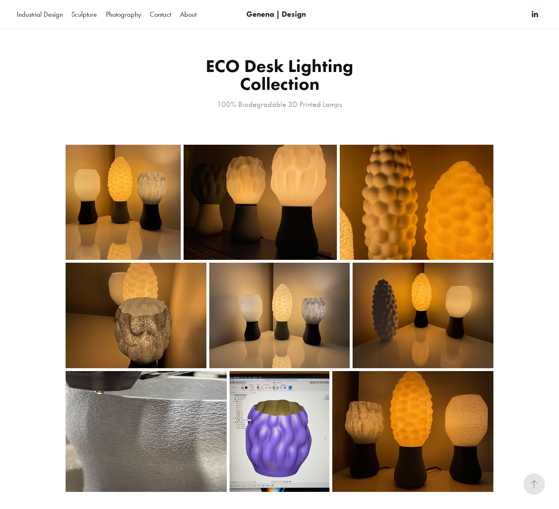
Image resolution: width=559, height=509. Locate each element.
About (188, 14)
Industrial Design (40, 14)
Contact (160, 14)
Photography (123, 14)
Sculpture (84, 14)
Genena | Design (276, 14)
